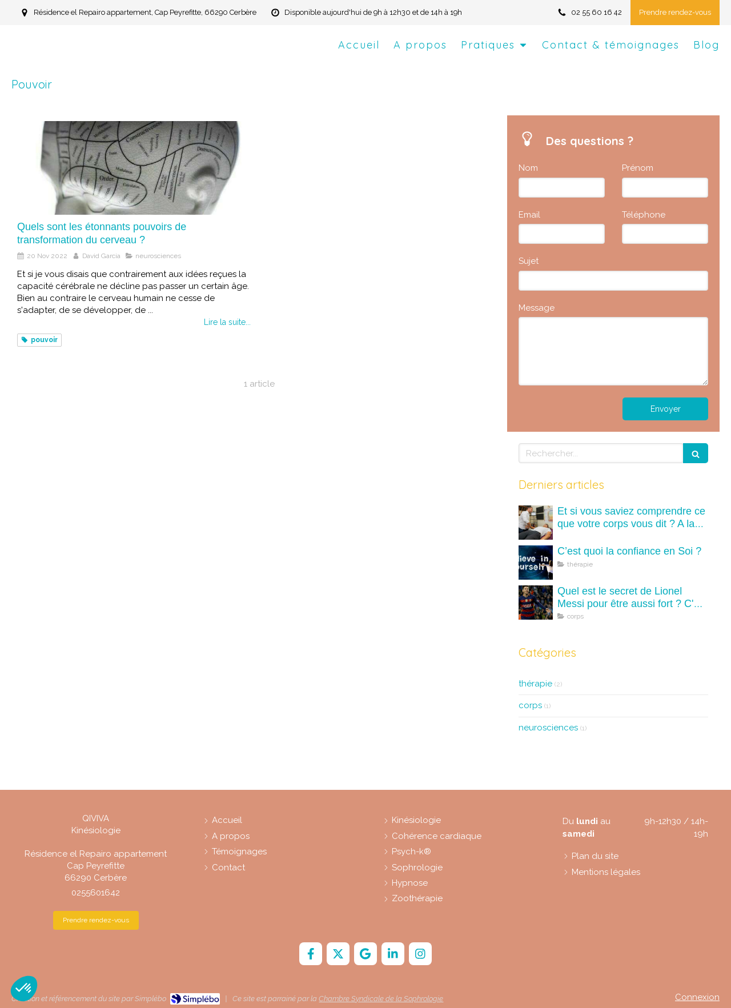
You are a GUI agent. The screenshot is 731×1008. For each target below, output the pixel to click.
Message (537, 308)
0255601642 (95, 892)
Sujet (529, 261)
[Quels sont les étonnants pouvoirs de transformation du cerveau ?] (134, 168)
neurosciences (548, 727)
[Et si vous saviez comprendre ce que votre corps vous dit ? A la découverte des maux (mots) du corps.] (536, 522)
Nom (528, 168)
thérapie (535, 683)
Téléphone (643, 215)
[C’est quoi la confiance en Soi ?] (536, 562)
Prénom (637, 168)
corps (530, 705)
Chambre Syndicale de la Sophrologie (381, 998)
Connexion (697, 997)
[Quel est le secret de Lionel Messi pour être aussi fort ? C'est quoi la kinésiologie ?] (536, 602)
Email (529, 215)
